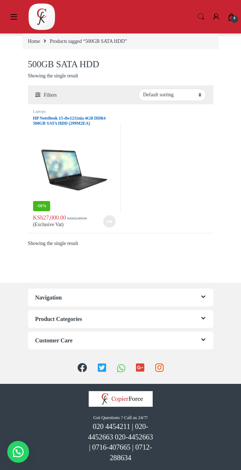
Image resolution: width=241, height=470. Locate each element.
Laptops (39, 111)
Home (34, 41)
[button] (18, 452)
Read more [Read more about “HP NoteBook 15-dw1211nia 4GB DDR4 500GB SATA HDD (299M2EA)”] (109, 221)
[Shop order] (172, 95)
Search (201, 17)
